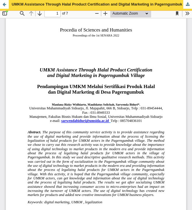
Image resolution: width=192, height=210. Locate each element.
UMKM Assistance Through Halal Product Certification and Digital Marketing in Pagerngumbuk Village (102, 4)
